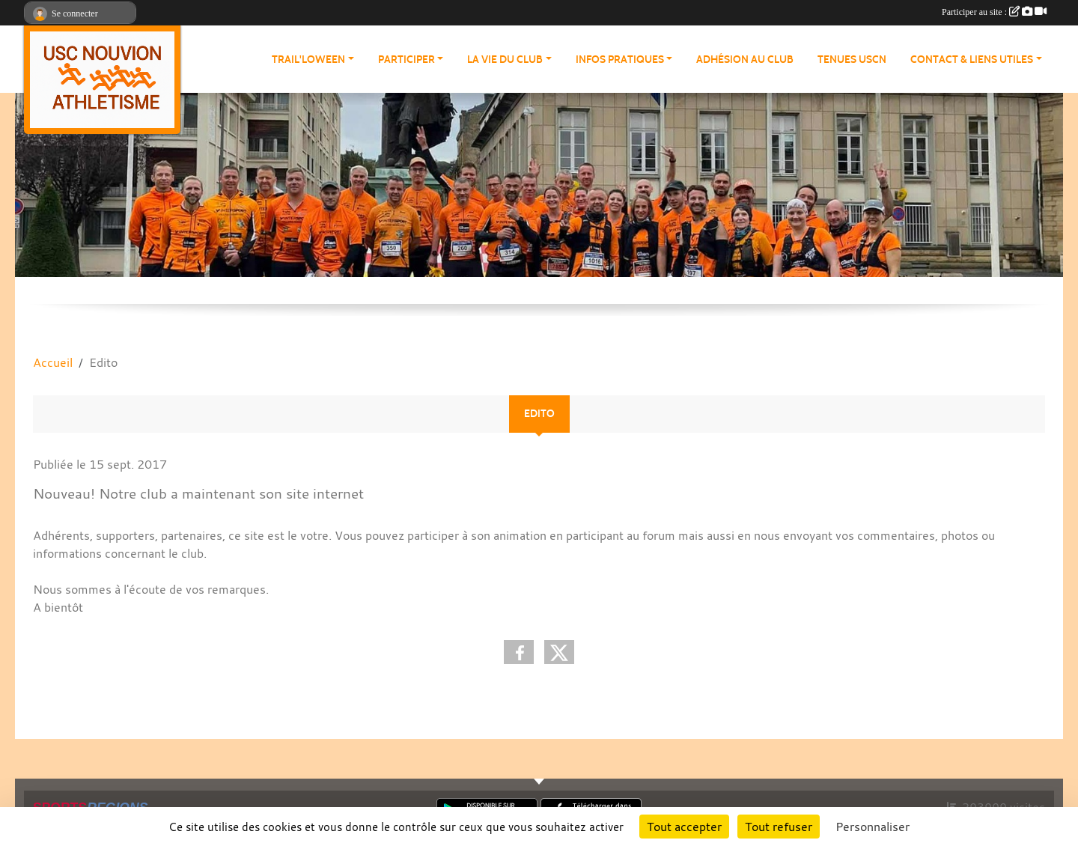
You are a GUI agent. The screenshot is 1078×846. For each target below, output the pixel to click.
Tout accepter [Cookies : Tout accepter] (684, 826)
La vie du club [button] (505, 59)
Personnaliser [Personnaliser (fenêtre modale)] (872, 826)
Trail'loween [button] (308, 59)
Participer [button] (406, 59)
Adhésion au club (745, 59)
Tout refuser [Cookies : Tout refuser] (778, 826)
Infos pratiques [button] (620, 59)
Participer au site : (994, 12)
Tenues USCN (851, 59)
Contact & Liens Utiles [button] (971, 59)
